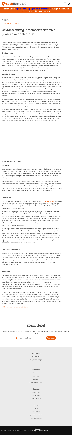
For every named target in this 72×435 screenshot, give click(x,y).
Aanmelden (51, 338)
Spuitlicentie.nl (14, 4)
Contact (36, 408)
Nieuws (36, 363)
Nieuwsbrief (36, 411)
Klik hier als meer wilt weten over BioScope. (15, 307)
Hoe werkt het (36, 356)
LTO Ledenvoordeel (48, 201)
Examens (36, 379)
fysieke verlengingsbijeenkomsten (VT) (33, 8)
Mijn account (36, 392)
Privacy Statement (36, 418)
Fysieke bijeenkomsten (36, 382)
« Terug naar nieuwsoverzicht (11, 23)
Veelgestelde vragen (36, 360)
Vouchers (36, 376)
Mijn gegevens (36, 395)
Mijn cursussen (36, 398)
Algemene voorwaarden (36, 415)
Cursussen (36, 373)
